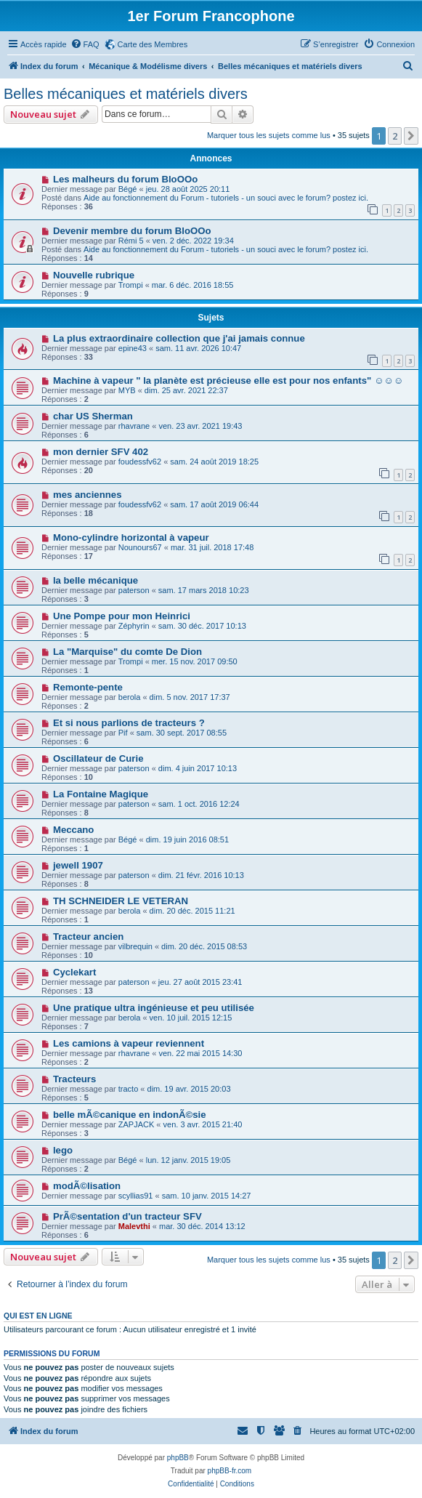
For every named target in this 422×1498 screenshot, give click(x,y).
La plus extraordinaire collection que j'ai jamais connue (179, 338)
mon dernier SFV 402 (100, 451)
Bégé (127, 189)
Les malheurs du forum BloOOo (125, 179)
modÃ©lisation (87, 1185)
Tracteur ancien (88, 936)
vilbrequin (135, 946)
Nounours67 (140, 547)
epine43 (132, 348)
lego (63, 1150)
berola (129, 697)
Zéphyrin (134, 625)
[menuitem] (85, 44)
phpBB (178, 1458)
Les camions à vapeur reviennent (128, 1043)
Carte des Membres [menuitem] (153, 44)
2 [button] (394, 135)
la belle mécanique (95, 580)
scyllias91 (135, 1195)
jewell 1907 (78, 865)
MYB (127, 390)
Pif (123, 732)
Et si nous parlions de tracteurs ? (129, 722)
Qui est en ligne (38, 1315)
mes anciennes (87, 494)
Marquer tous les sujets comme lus (268, 135)
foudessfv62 (139, 461)
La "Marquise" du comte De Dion (127, 651)
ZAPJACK (136, 1124)
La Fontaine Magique (100, 794)
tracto (128, 1088)
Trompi (130, 285)
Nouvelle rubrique (93, 275)
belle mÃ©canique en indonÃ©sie (129, 1114)
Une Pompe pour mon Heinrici (121, 616)
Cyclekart (74, 972)
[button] (411, 136)
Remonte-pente (88, 687)
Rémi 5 (131, 240)
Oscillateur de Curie (98, 758)
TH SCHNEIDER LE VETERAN (120, 900)
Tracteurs (74, 1079)
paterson (134, 590)
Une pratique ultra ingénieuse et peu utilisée (153, 1007)
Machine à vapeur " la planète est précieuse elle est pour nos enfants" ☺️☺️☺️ (228, 380)
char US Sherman (93, 416)
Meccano (73, 829)
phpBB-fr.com (230, 1471)
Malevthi (134, 1226)
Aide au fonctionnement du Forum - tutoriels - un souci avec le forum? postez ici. (226, 197)
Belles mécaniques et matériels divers (126, 94)
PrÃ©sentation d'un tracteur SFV (127, 1216)
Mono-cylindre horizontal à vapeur (131, 537)
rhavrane (134, 426)
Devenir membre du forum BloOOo (132, 230)
